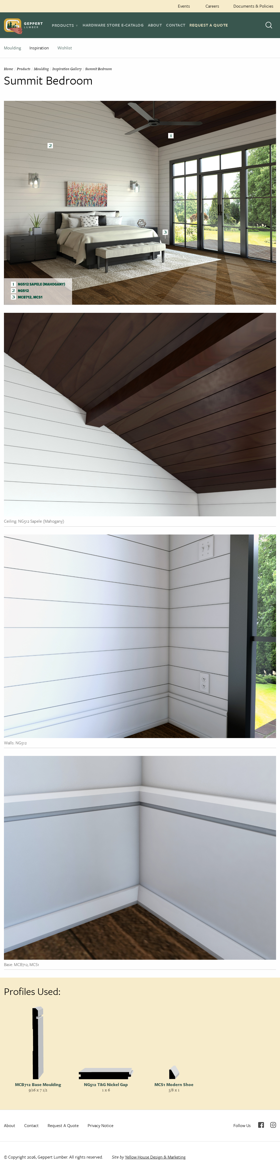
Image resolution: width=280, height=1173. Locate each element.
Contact (176, 25)
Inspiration (39, 48)
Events (184, 6)
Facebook (261, 1125)
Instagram (273, 1125)
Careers (212, 6)
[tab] (65, 25)
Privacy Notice (100, 1125)
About (155, 25)
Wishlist (64, 48)
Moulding (12, 48)
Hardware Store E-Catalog (113, 25)
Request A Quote (208, 25)
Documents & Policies (253, 6)
